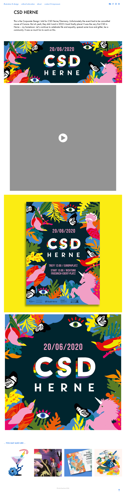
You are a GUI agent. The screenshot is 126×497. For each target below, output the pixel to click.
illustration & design (11, 4)
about (39, 4)
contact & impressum (52, 4)
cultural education (28, 4)
